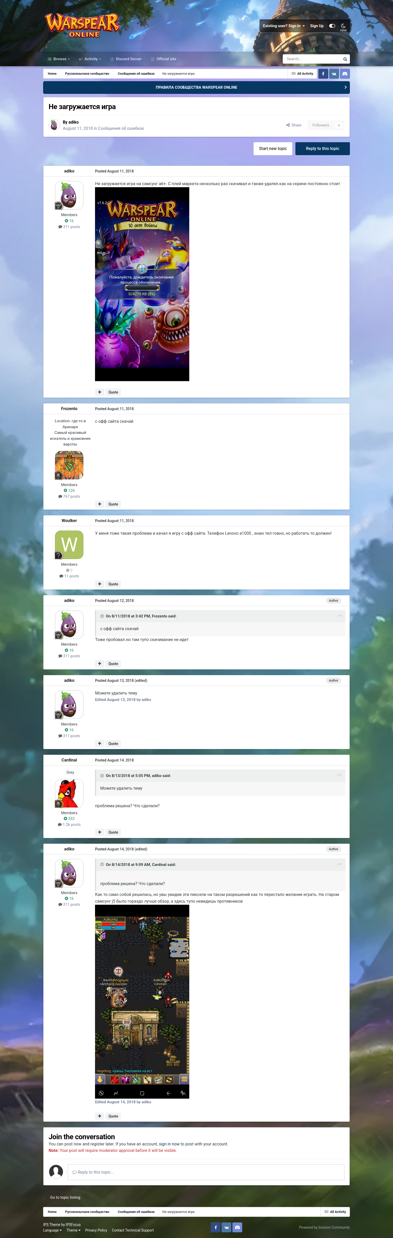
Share (294, 125)
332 (69, 818)
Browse (59, 59)
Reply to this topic (322, 148)
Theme (74, 1230)
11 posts (69, 576)
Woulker (69, 520)
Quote (113, 392)
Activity (91, 59)
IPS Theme (51, 1224)
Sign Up (317, 26)
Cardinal (69, 760)
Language (52, 1230)
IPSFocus (73, 1224)
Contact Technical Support (133, 1230)
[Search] (298, 59)
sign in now (169, 1144)
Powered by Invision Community (324, 1227)
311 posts (69, 226)
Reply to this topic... (93, 1171)
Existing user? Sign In (284, 25)
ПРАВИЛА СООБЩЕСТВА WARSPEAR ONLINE (196, 87)
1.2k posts (69, 824)
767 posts (69, 496)
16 (69, 220)
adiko (74, 121)
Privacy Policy (96, 1230)
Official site (165, 59)
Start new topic (273, 148)
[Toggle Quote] (102, 616)
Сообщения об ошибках (121, 128)
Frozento (69, 408)
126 (69, 490)
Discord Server (128, 59)
